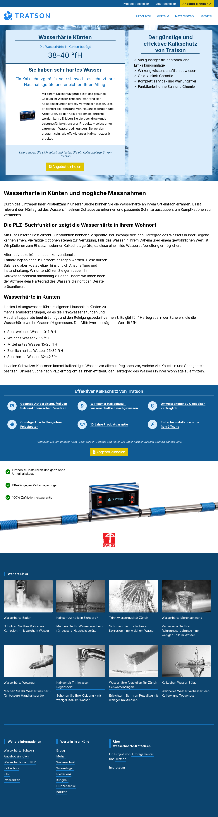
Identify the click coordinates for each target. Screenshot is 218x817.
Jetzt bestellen (165, 4)
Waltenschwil (65, 762)
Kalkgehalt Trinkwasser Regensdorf (72, 685)
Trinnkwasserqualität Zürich (128, 617)
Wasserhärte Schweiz (19, 750)
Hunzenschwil (66, 786)
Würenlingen (65, 768)
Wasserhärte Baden (17, 617)
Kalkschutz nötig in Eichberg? (77, 617)
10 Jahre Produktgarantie (109, 424)
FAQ (7, 774)
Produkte (143, 16)
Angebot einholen (65, 166)
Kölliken (61, 792)
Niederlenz (63, 774)
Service (206, 16)
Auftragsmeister (142, 754)
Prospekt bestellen (136, 4)
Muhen (61, 756)
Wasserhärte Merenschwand (182, 617)
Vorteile (163, 16)
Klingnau (62, 780)
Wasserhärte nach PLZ (20, 762)
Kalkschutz (11, 768)
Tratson (120, 759)
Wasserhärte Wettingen (20, 682)
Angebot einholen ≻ (197, 4)
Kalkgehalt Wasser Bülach (180, 682)
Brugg (60, 750)
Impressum (117, 767)
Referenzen (184, 16)
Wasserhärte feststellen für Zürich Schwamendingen (133, 685)
